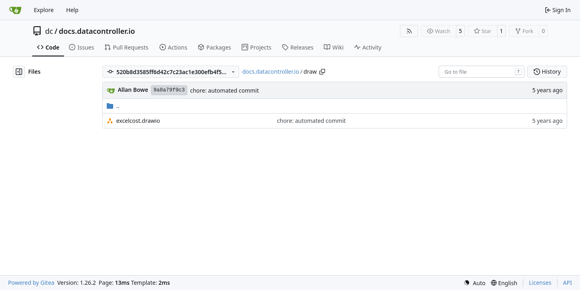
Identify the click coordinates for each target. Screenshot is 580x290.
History (547, 71)
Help (72, 10)
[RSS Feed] (409, 31)
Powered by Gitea (31, 282)
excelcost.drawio (138, 120)
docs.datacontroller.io (97, 31)
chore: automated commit (224, 90)
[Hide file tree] (19, 72)
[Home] (15, 10)
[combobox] (481, 72)
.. (113, 106)
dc (49, 31)
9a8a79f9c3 (169, 90)
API (567, 282)
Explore (44, 10)
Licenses (540, 282)
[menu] (474, 283)
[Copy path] (322, 72)
